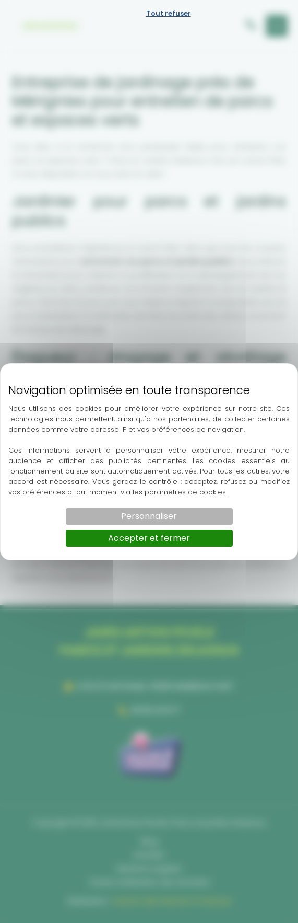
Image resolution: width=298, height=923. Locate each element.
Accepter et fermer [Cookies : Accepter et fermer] (149, 538)
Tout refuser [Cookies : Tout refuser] (168, 13)
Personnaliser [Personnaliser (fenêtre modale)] (149, 516)
